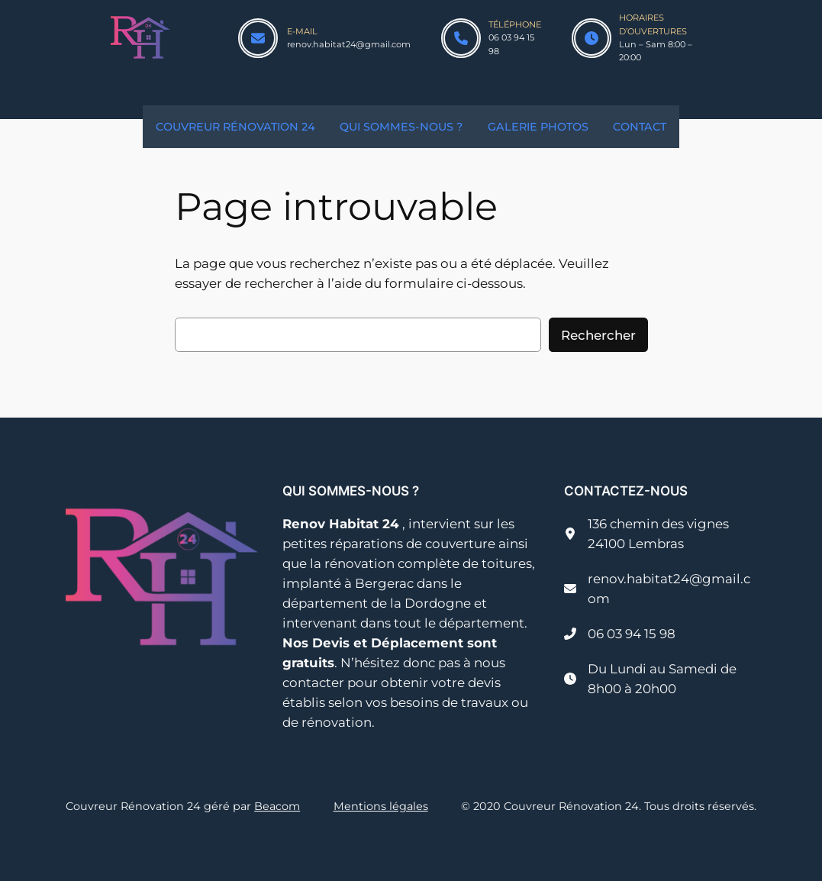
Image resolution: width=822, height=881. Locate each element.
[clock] (591, 38)
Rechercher (598, 335)
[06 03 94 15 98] (619, 634)
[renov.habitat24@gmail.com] (660, 588)
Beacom (277, 806)
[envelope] (258, 38)
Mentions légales (381, 806)
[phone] (461, 38)
